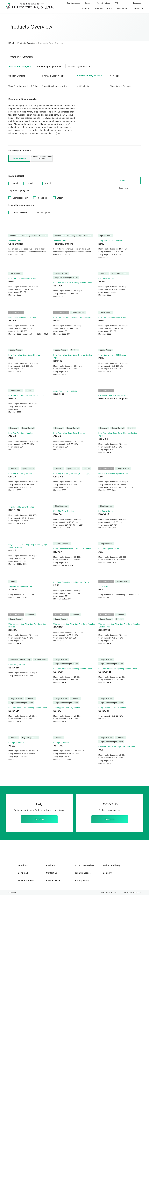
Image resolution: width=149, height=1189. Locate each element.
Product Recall (54, 1174)
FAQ (116, 3)
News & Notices (104, 3)
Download (23, 1166)
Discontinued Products (121, 89)
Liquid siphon (45, 227)
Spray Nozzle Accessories (55, 89)
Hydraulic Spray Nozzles (54, 75)
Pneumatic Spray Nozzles (89, 75)
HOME (11, 43)
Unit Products (83, 89)
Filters (122, 195)
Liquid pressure (20, 227)
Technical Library (112, 1159)
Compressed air (21, 212)
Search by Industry (81, 66)
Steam (62, 212)
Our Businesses (73, 3)
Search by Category (20, 66)
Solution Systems (17, 75)
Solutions (23, 1159)
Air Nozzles (115, 75)
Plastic (31, 198)
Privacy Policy (81, 1174)
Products (51, 1159)
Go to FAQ (39, 1109)
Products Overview (26, 43)
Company (89, 3)
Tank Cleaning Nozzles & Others (21, 87)
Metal (15, 198)
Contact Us (109, 1109)
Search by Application (51, 66)
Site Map (12, 1186)
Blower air (44, 212)
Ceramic (49, 198)
